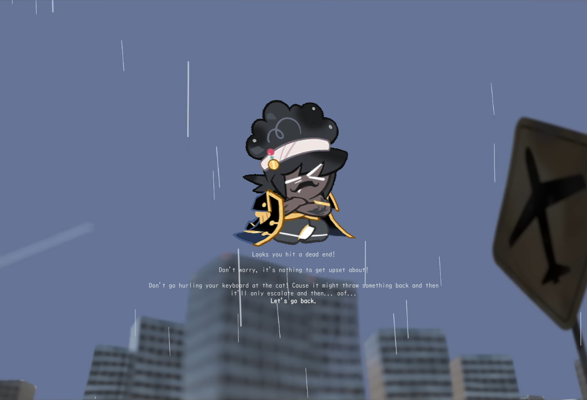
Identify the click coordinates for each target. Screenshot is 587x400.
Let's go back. (293, 301)
